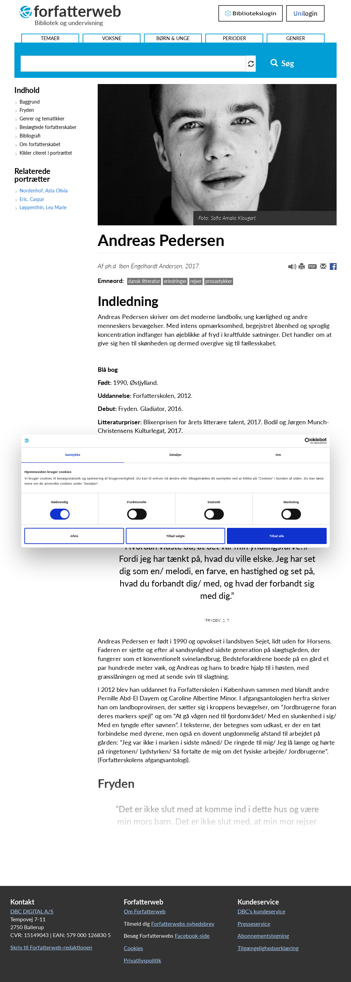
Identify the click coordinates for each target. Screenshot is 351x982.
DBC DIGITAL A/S (31, 911)
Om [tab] (278, 455)
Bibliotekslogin (250, 13)
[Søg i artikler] (133, 64)
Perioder (234, 38)
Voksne (111, 38)
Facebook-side (192, 935)
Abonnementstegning (263, 935)
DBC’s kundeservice (261, 911)
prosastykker (218, 281)
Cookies (133, 948)
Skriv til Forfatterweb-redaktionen (51, 947)
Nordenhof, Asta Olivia (44, 190)
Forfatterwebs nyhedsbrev (182, 923)
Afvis (74, 536)
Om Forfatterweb (145, 911)
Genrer (295, 38)
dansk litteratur (144, 281)
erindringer (175, 281)
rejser (196, 281)
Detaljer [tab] (175, 455)
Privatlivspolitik (142, 960)
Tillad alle (276, 536)
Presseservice (254, 923)
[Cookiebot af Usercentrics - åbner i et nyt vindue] (297, 441)
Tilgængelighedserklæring (268, 948)
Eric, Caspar (32, 199)
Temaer (50, 38)
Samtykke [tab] (73, 455)
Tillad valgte (175, 536)
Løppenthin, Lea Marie (43, 207)
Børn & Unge (173, 38)
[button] (289, 268)
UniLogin (305, 13)
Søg (282, 63)
